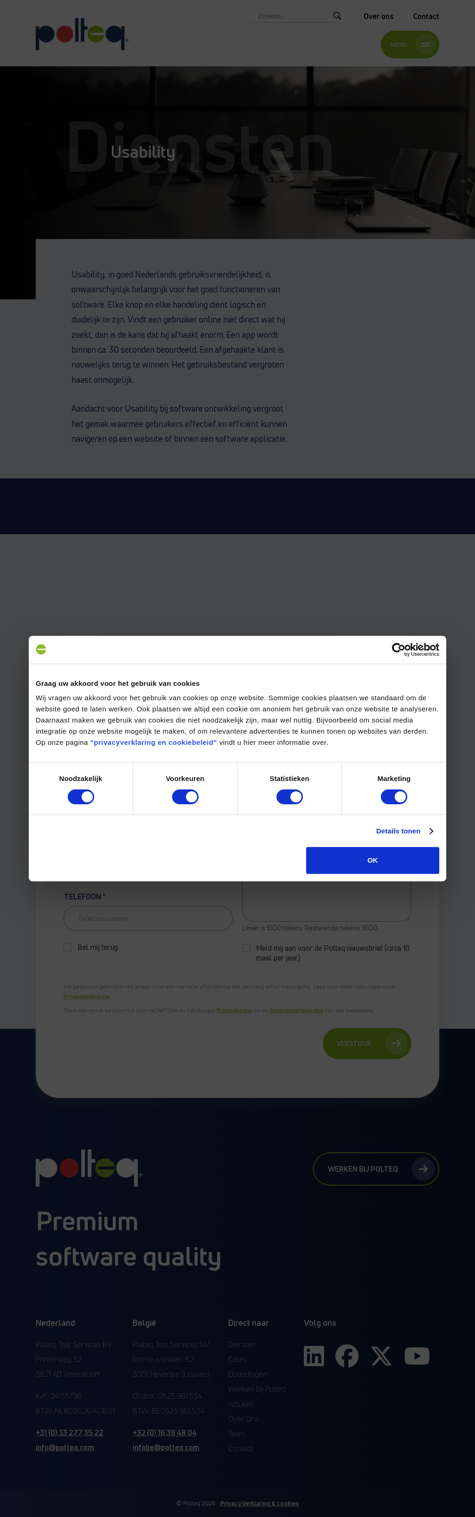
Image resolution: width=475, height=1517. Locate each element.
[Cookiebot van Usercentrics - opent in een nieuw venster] (398, 650)
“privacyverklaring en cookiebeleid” (153, 742)
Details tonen (398, 831)
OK (372, 860)
